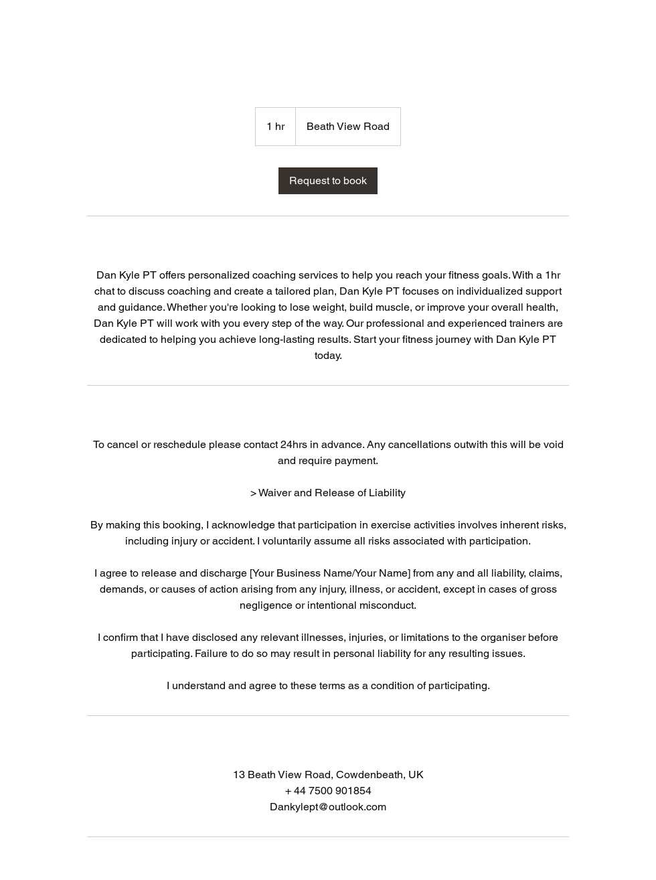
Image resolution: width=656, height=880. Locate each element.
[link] (328, 180)
